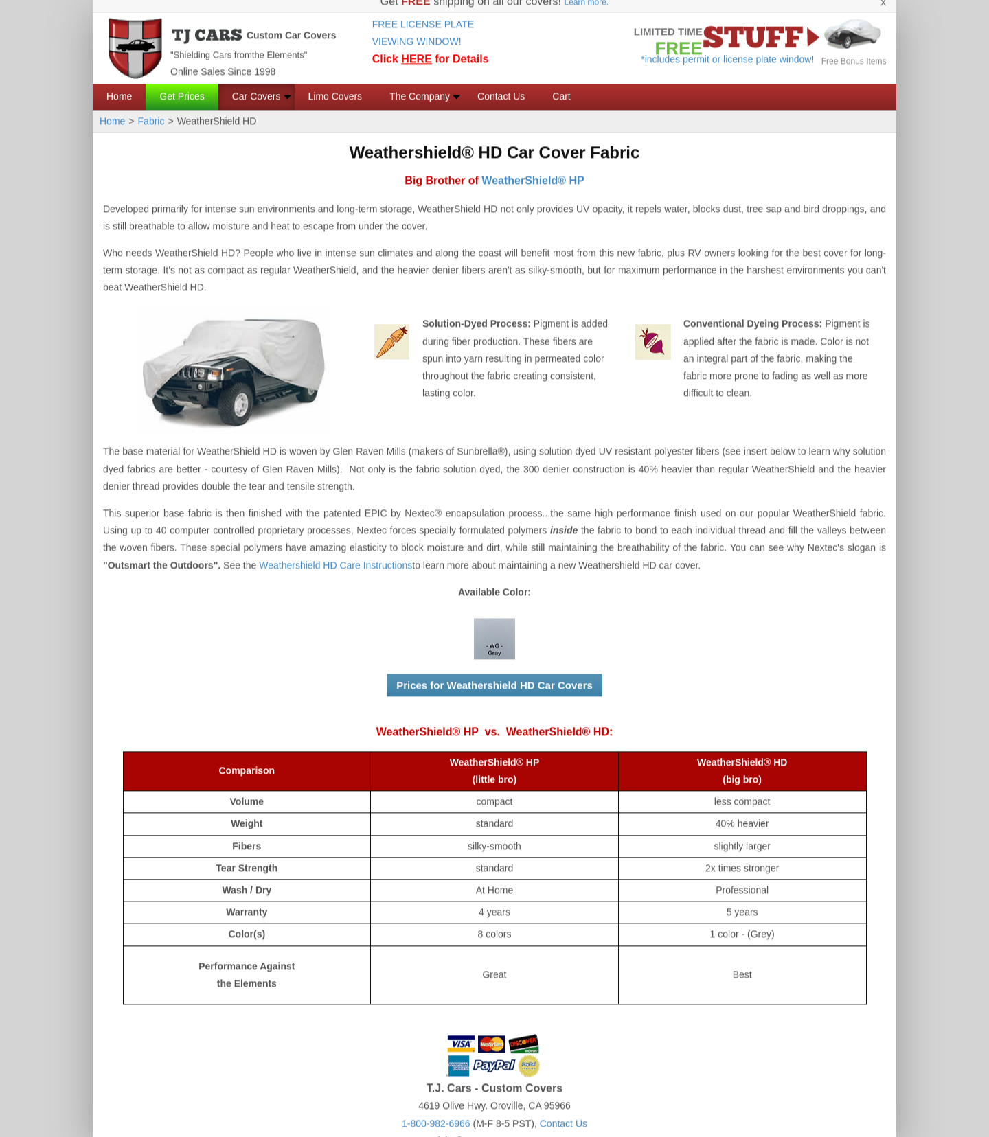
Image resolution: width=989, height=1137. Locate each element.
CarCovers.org (545, 1128)
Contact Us (501, 83)
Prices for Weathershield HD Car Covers (494, 672)
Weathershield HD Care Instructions (335, 552)
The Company (419, 83)
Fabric (151, 108)
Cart (561, 83)
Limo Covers (335, 83)
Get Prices (181, 83)
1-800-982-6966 (436, 1110)
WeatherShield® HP (532, 168)
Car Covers (256, 83)
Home (119, 83)
